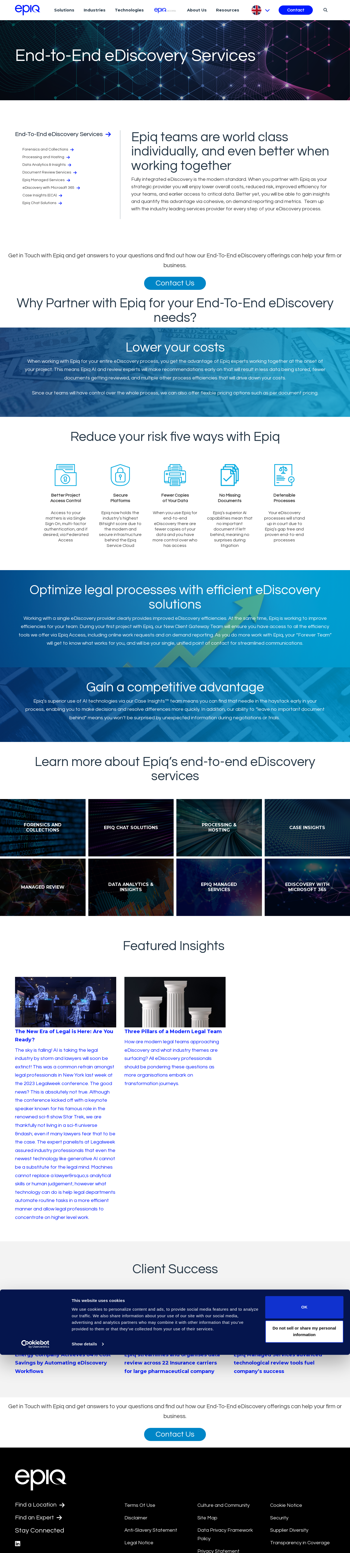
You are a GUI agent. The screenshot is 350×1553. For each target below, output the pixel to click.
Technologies (129, 10)
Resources (227, 10)
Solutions (64, 10)
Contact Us (175, 284)
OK (304, 1505)
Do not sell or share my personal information (304, 1529)
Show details (84, 1542)
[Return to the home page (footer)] (27, 10)
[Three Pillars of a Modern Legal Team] (175, 1044)
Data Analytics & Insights (46, 173)
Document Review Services (49, 180)
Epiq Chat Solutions (42, 211)
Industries (95, 10)
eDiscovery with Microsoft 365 (51, 196)
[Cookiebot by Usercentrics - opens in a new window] (35, 1542)
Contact (295, 10)
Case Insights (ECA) (42, 203)
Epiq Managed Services (46, 188)
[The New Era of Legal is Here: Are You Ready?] (65, 1111)
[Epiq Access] (165, 10)
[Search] (324, 10)
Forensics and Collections (48, 157)
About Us (197, 10)
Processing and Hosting (46, 165)
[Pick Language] (260, 10)
